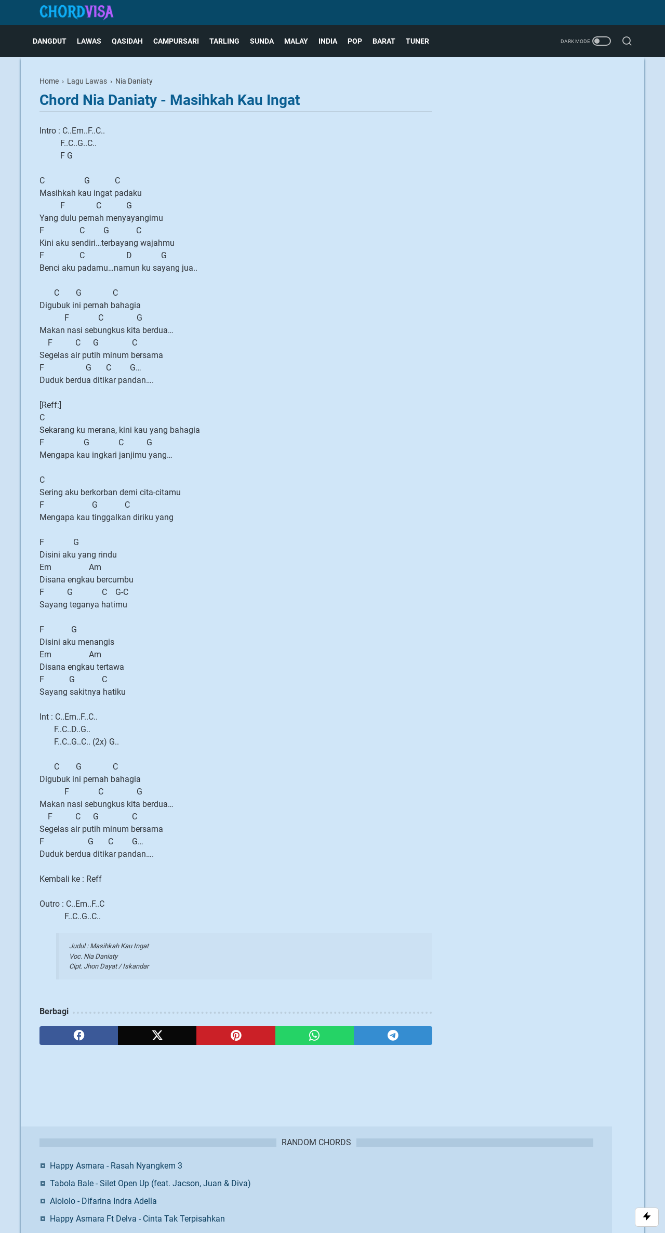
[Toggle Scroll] (647, 1217)
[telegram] (393, 1035)
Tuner (424, 41)
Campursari (183, 41)
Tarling (231, 41)
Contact (283, 1177)
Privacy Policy (366, 1177)
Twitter (583, 289)
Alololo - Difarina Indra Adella (533, 151)
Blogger (387, 1194)
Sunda (269, 41)
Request (409, 1177)
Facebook (518, 289)
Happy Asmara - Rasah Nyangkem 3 (546, 103)
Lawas (96, 41)
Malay (303, 41)
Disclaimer (320, 1177)
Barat (390, 41)
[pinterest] (235, 1035)
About (253, 1177)
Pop (361, 41)
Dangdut (56, 41)
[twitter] (157, 1035)
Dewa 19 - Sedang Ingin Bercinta (539, 199)
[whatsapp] (314, 1035)
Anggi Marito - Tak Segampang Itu (542, 216)
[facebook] (78, 1035)
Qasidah (134, 41)
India (334, 41)
